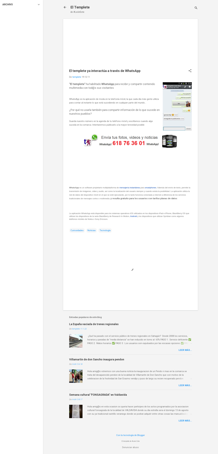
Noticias (92, 230)
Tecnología (105, 230)
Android (133, 216)
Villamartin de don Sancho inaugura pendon (96, 359)
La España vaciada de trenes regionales (94, 324)
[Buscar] (196, 8)
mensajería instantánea (129, 187)
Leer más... (185, 350)
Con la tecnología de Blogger (130, 435)
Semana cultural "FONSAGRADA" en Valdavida (98, 394)
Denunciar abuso (130, 447)
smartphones (150, 187)
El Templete (80, 7)
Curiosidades (77, 230)
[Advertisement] (130, 46)
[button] (190, 71)
